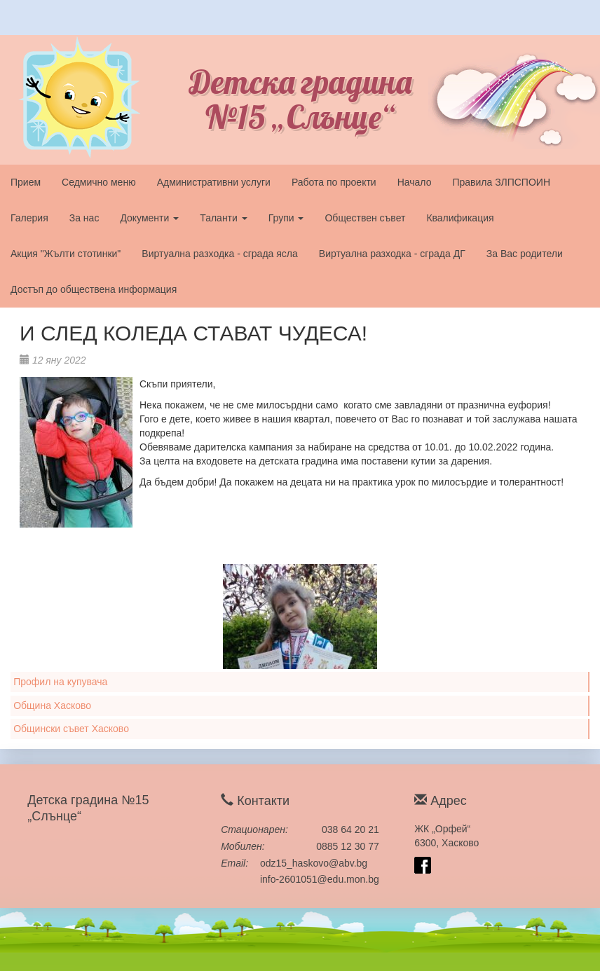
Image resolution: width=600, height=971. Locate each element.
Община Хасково (52, 705)
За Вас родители (524, 253)
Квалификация (459, 217)
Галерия (29, 217)
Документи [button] (149, 217)
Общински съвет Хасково (71, 728)
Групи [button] (286, 217)
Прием (26, 182)
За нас (84, 217)
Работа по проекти (334, 182)
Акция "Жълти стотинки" (66, 253)
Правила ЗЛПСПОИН (501, 182)
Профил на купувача (60, 681)
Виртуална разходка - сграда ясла (219, 253)
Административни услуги (214, 182)
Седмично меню (99, 182)
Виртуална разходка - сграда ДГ (392, 253)
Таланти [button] (223, 217)
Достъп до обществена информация (94, 289)
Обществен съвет (365, 217)
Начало (414, 182)
